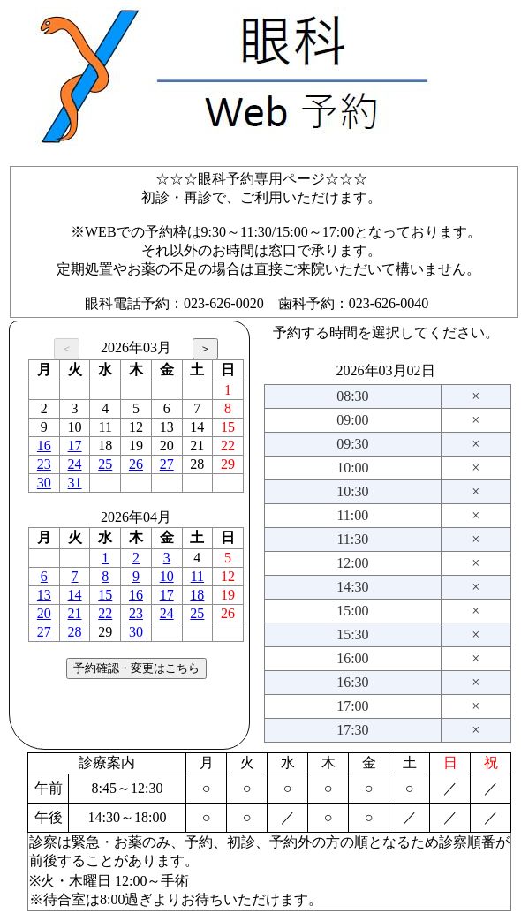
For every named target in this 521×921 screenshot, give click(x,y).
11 (197, 576)
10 (167, 576)
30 (44, 482)
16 (44, 445)
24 (75, 464)
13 (44, 594)
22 (105, 613)
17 (75, 445)
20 (44, 613)
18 (197, 594)
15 (105, 594)
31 (75, 482)
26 (136, 464)
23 (44, 464)
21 (75, 613)
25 (105, 464)
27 (167, 464)
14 (75, 594)
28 (75, 631)
